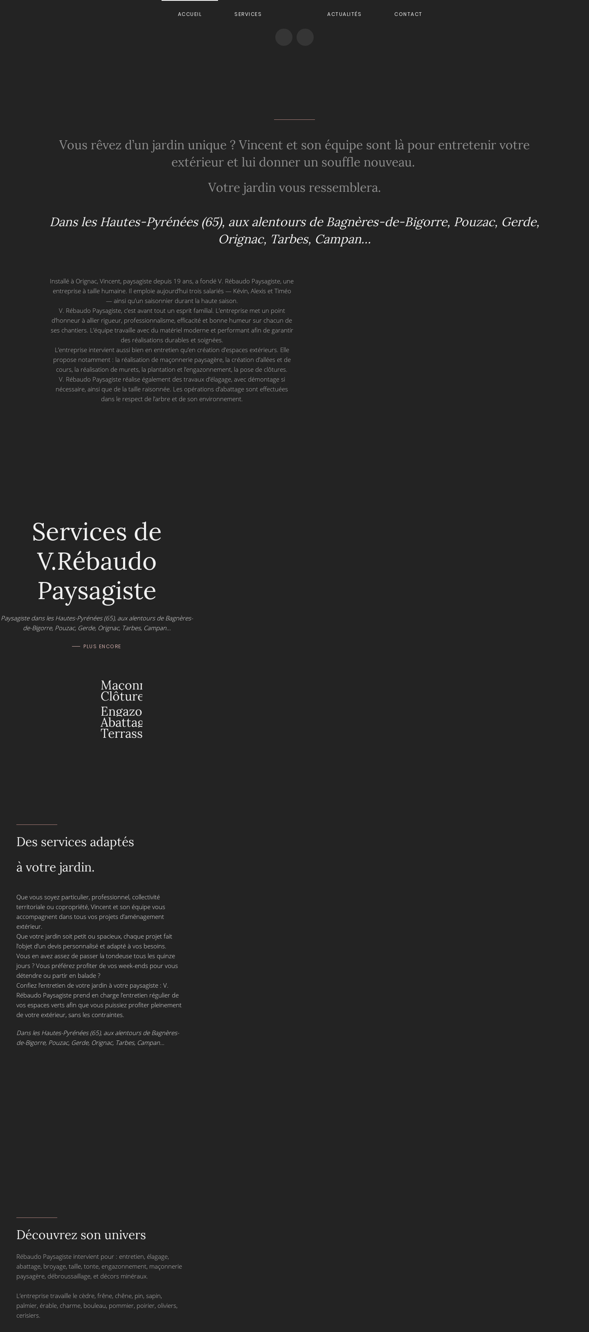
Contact (408, 14)
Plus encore (102, 646)
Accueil (190, 14)
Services (248, 14)
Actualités (344, 14)
